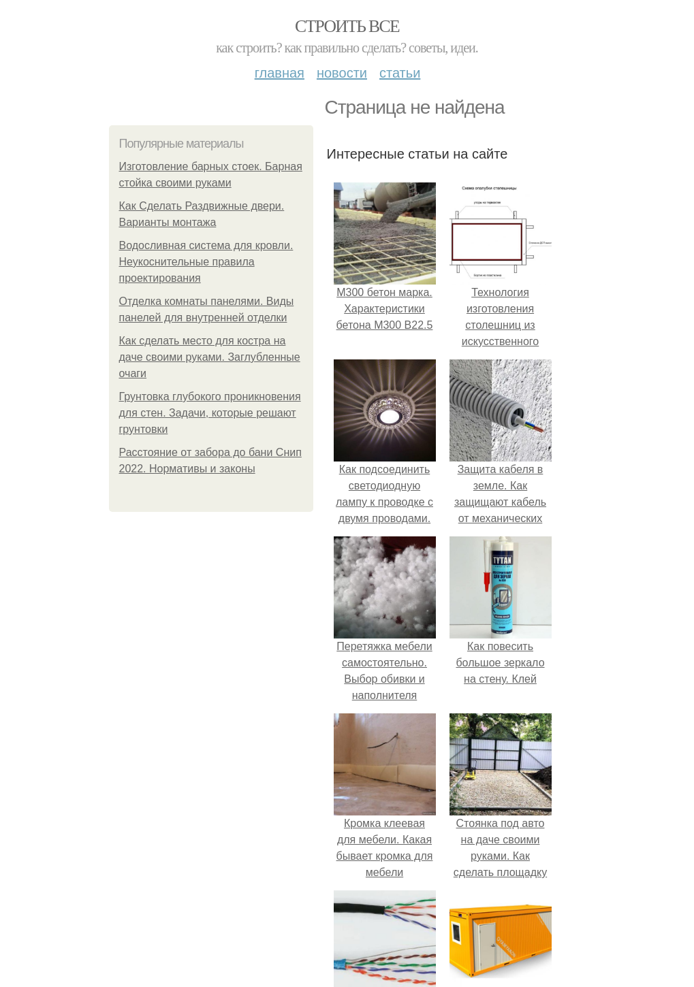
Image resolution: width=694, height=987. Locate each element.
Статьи (399, 72)
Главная (279, 72)
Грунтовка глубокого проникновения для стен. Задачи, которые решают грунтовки (210, 413)
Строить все (347, 26)
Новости (342, 72)
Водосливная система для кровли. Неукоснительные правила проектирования (206, 262)
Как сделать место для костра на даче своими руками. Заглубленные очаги (209, 357)
